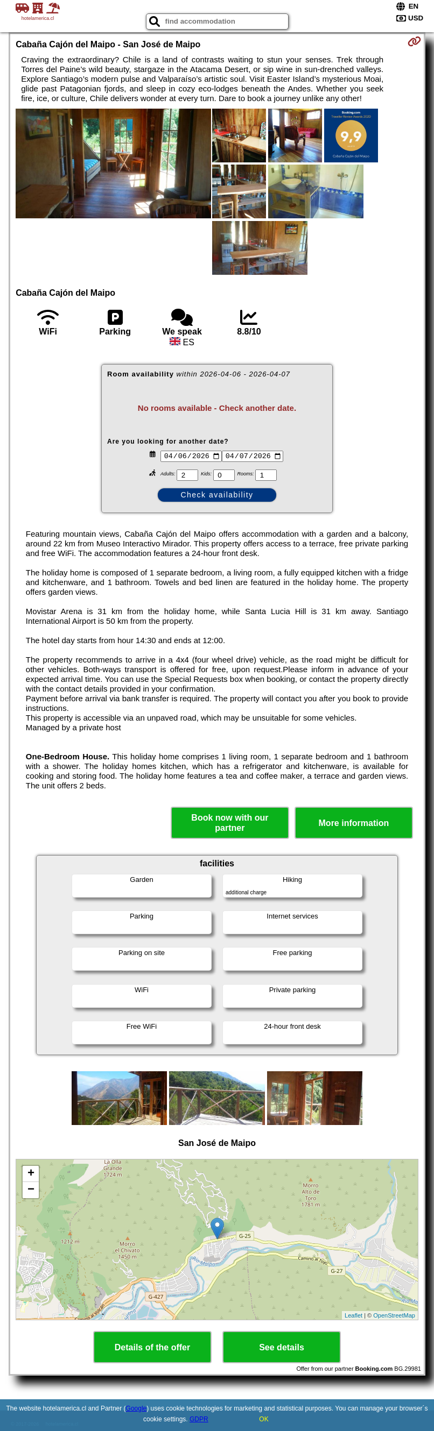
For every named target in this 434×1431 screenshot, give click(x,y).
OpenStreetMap (394, 1315)
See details (281, 1347)
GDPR (199, 1419)
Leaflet (353, 1315)
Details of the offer (152, 1347)
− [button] (30, 1190)
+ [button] (30, 1174)
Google (136, 1408)
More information (354, 823)
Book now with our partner (229, 822)
